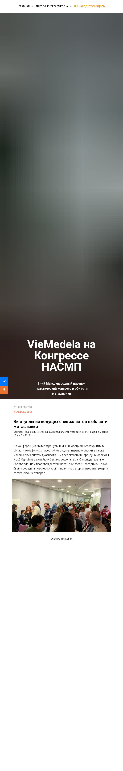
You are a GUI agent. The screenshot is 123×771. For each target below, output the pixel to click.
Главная (24, 6)
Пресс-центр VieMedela (52, 6)
